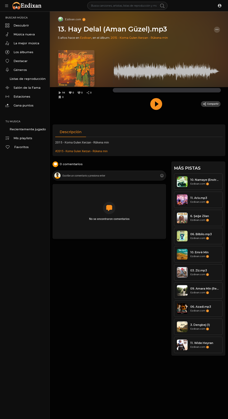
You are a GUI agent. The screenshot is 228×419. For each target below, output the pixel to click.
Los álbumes (19, 52)
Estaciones (17, 96)
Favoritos (17, 147)
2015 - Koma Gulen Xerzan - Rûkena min (139, 37)
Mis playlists (18, 138)
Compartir (211, 104)
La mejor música (22, 43)
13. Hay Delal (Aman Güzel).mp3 (112, 29)
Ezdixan (85, 37)
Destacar (16, 61)
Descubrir (17, 25)
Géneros (16, 70)
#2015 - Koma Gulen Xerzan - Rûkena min (81, 151)
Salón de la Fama (22, 88)
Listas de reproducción (28, 79)
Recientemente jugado (28, 129)
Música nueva (20, 34)
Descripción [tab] (71, 132)
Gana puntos (19, 105)
